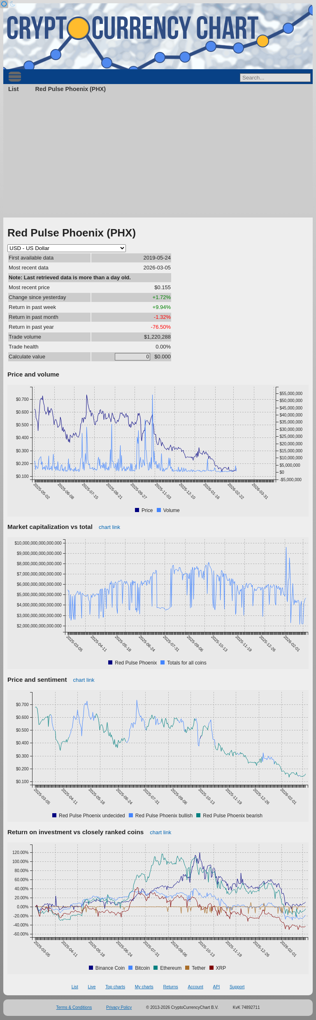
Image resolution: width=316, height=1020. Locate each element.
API (216, 987)
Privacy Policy (119, 1007)
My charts (144, 987)
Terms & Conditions (74, 1007)
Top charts (115, 987)
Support (237, 987)
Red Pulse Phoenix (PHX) (70, 89)
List (13, 89)
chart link (109, 527)
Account (195, 987)
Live (91, 987)
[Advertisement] (158, 155)
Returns (170, 987)
